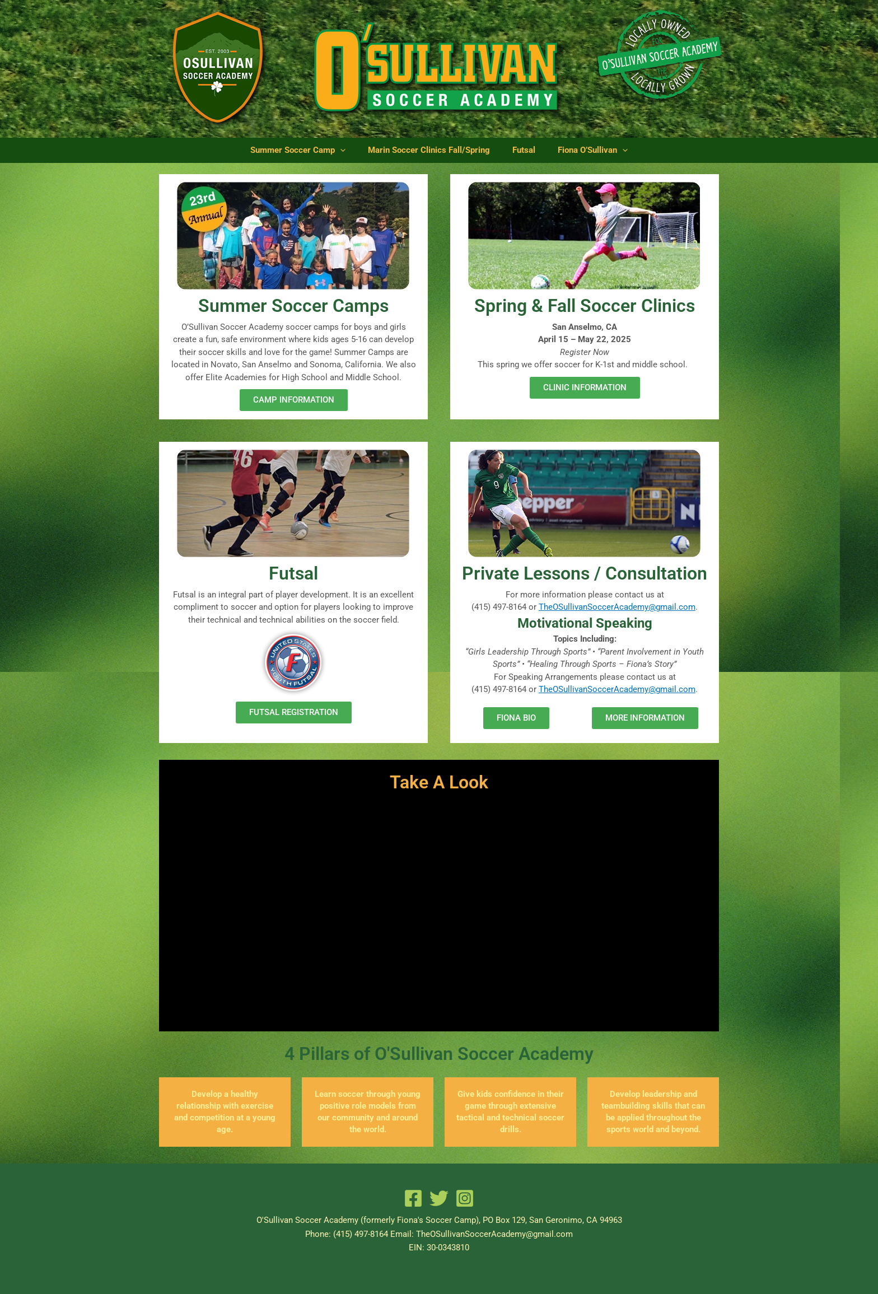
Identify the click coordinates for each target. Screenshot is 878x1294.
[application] (353, 150)
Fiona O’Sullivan (579, 150)
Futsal (519, 150)
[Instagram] (464, 1198)
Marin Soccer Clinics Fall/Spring (433, 150)
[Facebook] (413, 1198)
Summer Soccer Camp (311, 150)
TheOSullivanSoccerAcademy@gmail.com (617, 607)
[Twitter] (439, 1198)
